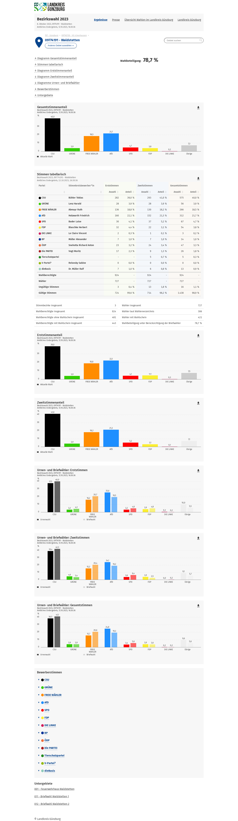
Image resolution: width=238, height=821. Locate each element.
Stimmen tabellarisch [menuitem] (50, 64)
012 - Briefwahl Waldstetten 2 (51, 803)
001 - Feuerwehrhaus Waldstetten (54, 789)
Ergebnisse (100, 19)
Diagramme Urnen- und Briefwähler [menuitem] (58, 82)
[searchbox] (184, 40)
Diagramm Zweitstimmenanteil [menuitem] (55, 76)
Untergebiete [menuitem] (45, 95)
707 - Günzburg (51, 35)
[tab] (119, 680)
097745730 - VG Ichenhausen (74, 35)
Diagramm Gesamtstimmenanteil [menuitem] (57, 58)
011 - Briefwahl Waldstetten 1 (51, 796)
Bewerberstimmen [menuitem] (48, 89)
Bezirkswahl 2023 (52, 19)
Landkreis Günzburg (189, 19)
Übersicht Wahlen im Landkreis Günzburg (148, 19)
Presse (116, 19)
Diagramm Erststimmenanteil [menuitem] (54, 70)
